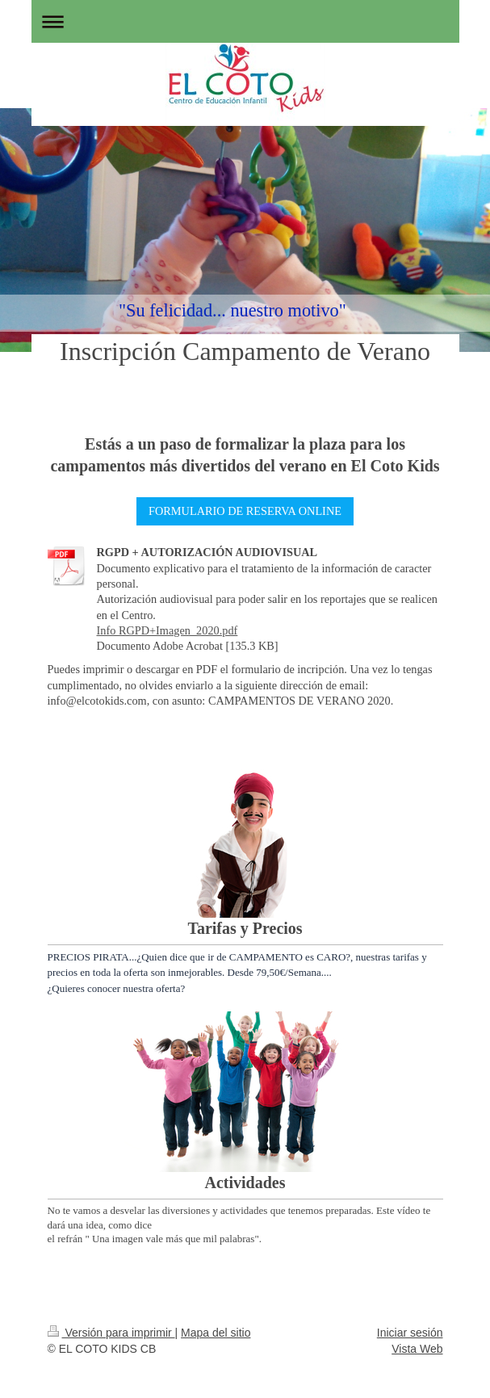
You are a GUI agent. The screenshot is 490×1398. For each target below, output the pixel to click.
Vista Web (417, 1348)
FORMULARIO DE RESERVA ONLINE (245, 510)
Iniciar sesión (410, 1332)
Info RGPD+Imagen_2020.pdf (167, 630)
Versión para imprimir (111, 1332)
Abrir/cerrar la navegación (245, 21)
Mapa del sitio (215, 1332)
